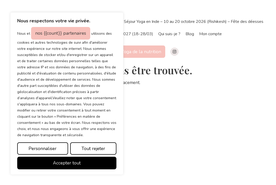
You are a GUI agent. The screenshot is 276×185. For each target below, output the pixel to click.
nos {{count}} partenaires (60, 33)
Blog (190, 34)
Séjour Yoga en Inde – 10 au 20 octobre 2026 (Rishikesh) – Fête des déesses (193, 21)
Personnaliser (43, 148)
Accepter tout (67, 163)
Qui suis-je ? (169, 34)
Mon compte (210, 34)
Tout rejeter (93, 148)
